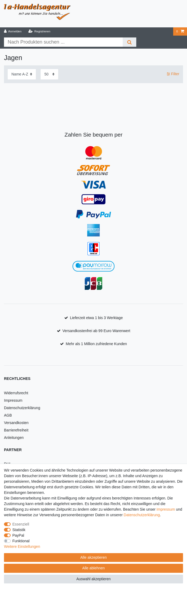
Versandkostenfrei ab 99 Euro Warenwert (96, 331)
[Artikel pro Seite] (49, 74)
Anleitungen (14, 437)
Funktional (21, 541)
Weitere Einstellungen (22, 546)
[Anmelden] (13, 31)
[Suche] (129, 42)
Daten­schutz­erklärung (142, 515)
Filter (173, 74)
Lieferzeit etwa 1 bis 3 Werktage (96, 318)
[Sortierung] (22, 74)
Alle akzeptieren (93, 557)
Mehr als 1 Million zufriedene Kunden (96, 344)
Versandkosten (16, 423)
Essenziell (20, 524)
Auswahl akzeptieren (93, 579)
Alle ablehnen (93, 568)
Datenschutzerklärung (22, 408)
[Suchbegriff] (63, 42)
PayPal (18, 535)
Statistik (19, 530)
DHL (7, 464)
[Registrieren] (39, 31)
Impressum (13, 400)
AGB (8, 415)
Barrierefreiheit (16, 430)
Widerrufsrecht (16, 393)
